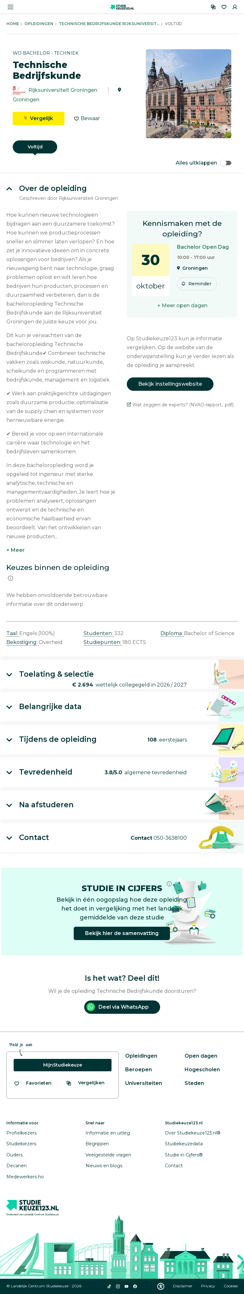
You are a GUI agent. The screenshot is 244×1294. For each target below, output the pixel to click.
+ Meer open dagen (182, 305)
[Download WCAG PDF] (161, 1286)
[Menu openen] (10, 7)
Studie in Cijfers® (184, 1155)
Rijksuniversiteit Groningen (62, 90)
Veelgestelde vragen (108, 1155)
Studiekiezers (21, 1144)
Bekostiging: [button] (22, 642)
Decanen (16, 1166)
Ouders (14, 1155)
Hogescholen (202, 1070)
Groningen (26, 100)
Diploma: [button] (172, 633)
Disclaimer (183, 1286)
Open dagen (201, 1056)
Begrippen (97, 1144)
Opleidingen (38, 23)
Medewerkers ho (25, 1177)
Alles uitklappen (203, 163)
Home (12, 23)
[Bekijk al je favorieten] (32, 1083)
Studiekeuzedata (184, 1144)
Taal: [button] (12, 633)
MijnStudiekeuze (62, 1065)
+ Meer (15, 550)
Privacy (208, 1286)
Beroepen (138, 1070)
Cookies (231, 1286)
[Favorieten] (224, 7)
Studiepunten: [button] (103, 642)
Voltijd (35, 147)
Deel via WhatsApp (117, 1007)
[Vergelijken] (213, 7)
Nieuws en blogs (103, 1166)
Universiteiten (143, 1083)
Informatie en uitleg (107, 1133)
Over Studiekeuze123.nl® (192, 1133)
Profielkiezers (21, 1133)
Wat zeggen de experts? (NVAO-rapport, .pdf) (180, 405)
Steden (194, 1083)
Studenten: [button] (99, 633)
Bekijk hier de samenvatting (122, 933)
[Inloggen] (235, 7)
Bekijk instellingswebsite (170, 384)
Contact (174, 1166)
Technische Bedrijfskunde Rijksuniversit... (109, 23)
